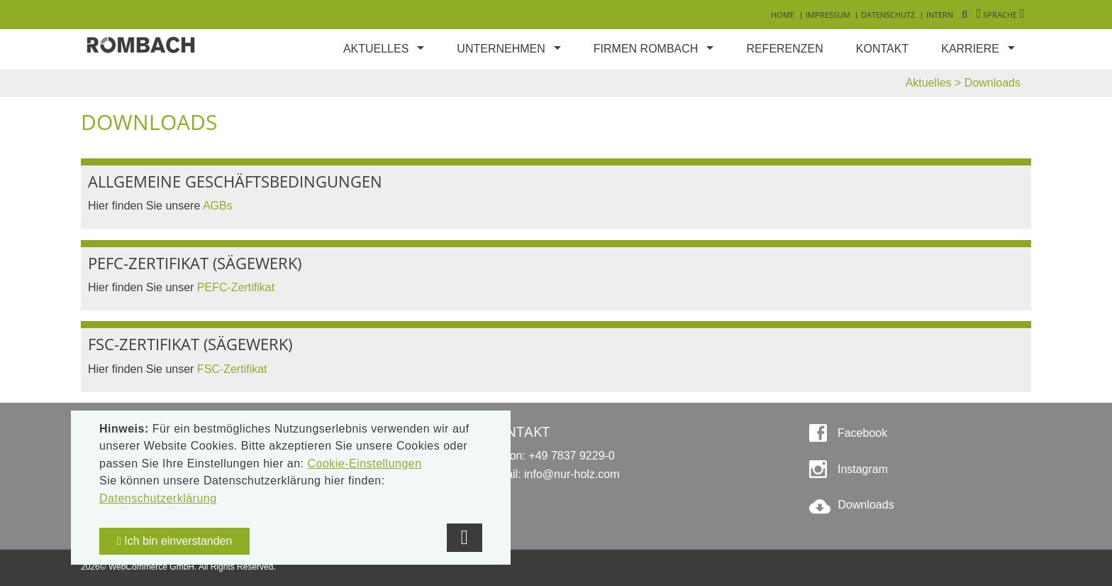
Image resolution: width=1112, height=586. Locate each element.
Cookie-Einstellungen (364, 463)
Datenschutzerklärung (158, 498)
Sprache (1000, 14)
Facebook (860, 433)
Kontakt (882, 49)
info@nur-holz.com (572, 474)
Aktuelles (375, 49)
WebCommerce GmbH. (152, 567)
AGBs (218, 206)
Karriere (970, 49)
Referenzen (784, 49)
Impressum (828, 14)
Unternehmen (501, 49)
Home (782, 14)
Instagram (861, 469)
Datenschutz (888, 14)
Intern (939, 14)
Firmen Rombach (646, 49)
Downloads (866, 505)
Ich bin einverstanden (174, 541)
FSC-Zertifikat (233, 369)
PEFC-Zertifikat (237, 287)
